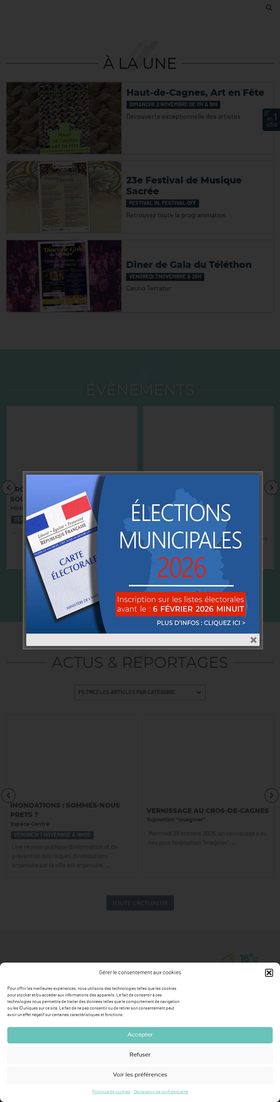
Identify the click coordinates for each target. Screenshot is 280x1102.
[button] (269, 972)
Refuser (140, 1055)
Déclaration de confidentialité (161, 1092)
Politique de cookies (111, 1092)
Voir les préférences (140, 1075)
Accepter (140, 1035)
